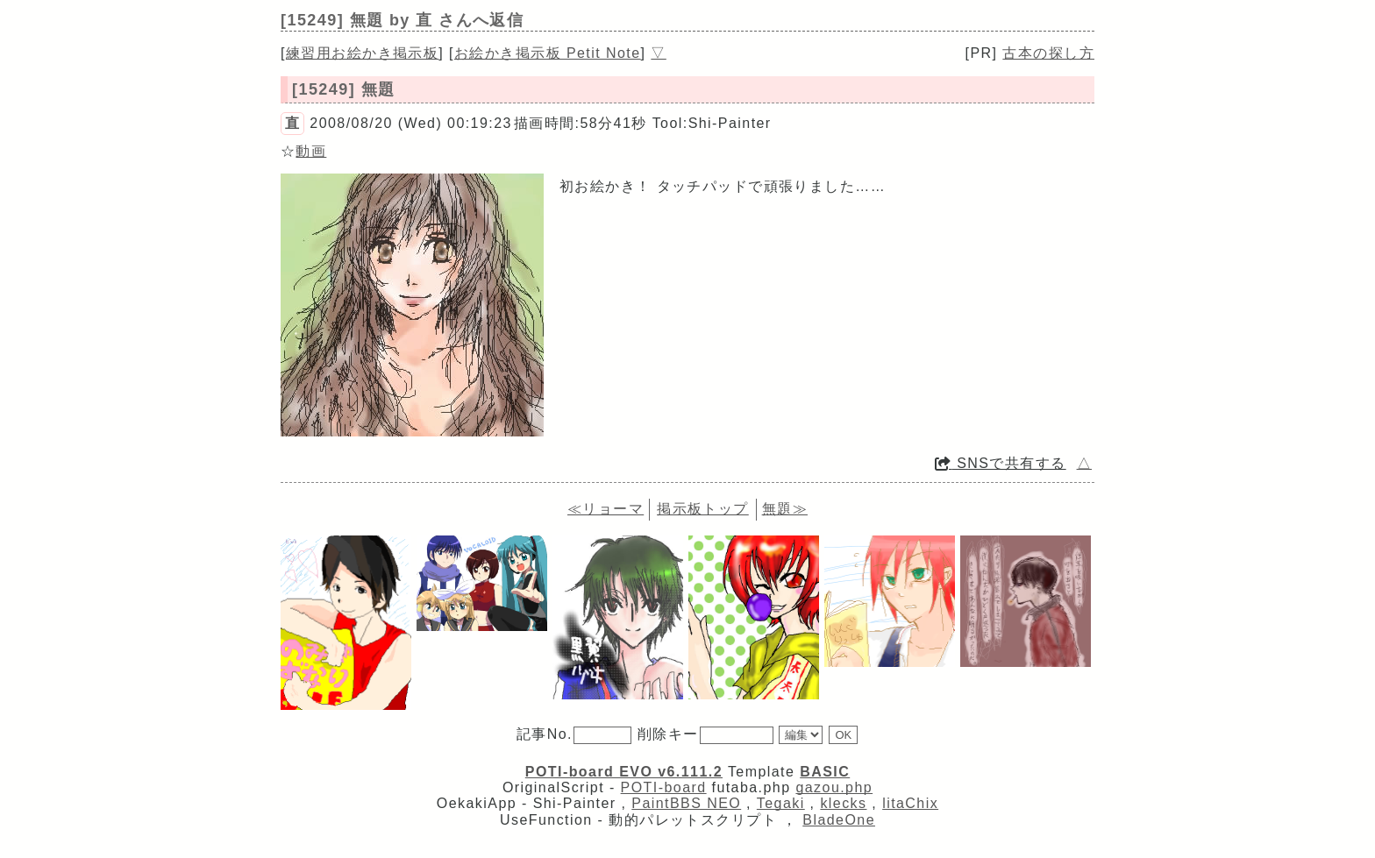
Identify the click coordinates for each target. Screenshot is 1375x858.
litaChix (910, 803)
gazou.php (834, 787)
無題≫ (785, 508)
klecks (843, 803)
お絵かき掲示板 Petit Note (547, 53)
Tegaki (781, 803)
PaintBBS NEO (686, 803)
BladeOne (838, 819)
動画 (311, 151)
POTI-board (664, 787)
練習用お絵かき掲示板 (362, 53)
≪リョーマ (605, 508)
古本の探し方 (1048, 53)
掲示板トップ (703, 508)
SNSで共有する (1000, 463)
